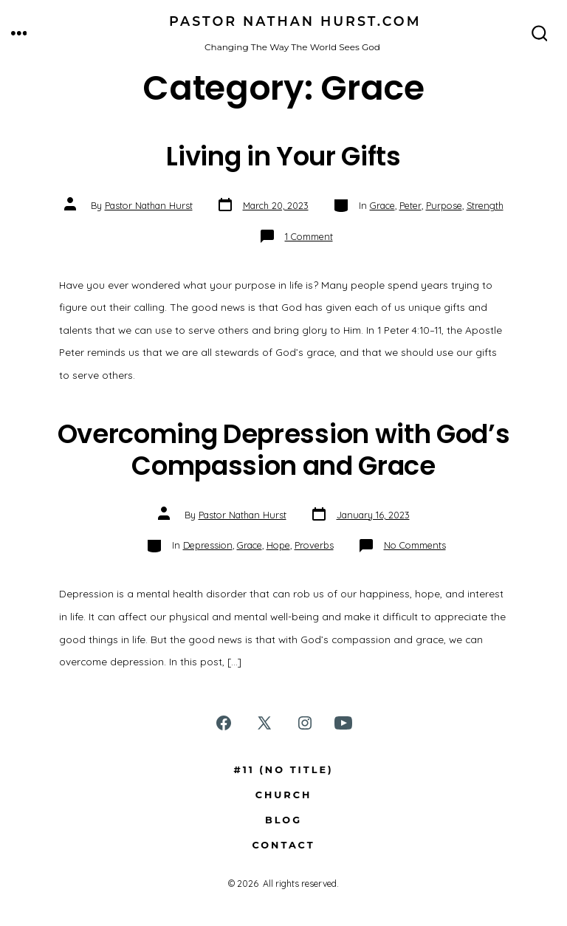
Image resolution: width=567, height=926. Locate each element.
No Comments (415, 545)
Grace (382, 205)
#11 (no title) (283, 769)
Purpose (444, 205)
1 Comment (309, 236)
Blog (283, 820)
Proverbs (314, 545)
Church (283, 794)
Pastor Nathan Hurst (149, 205)
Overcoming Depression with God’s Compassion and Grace (284, 449)
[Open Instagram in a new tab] (305, 723)
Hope (278, 545)
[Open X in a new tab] (264, 723)
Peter (410, 205)
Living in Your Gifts (283, 156)
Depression (208, 545)
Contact (283, 845)
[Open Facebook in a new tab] (223, 723)
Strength (485, 205)
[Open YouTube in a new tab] (343, 723)
